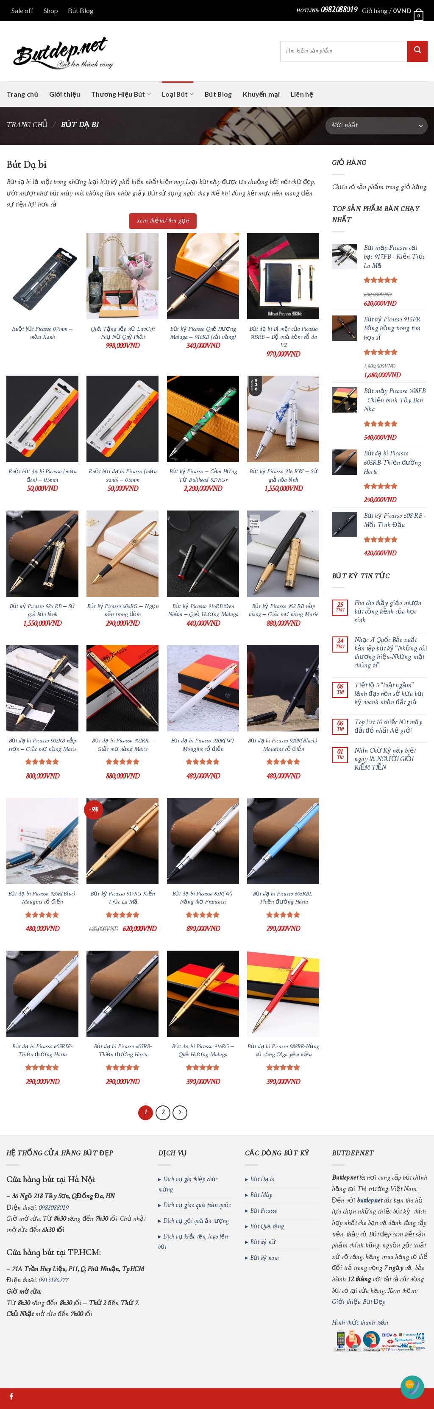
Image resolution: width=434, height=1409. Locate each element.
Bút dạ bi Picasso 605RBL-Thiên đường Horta (283, 898)
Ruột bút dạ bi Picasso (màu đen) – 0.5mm (42, 476)
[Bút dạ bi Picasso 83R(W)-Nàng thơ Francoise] (203, 841)
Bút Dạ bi (262, 1179)
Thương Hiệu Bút (121, 94)
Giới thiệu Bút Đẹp (358, 1302)
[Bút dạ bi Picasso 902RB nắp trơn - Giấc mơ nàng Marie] (42, 688)
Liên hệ (302, 94)
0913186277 (53, 1280)
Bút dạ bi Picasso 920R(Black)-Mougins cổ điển (283, 745)
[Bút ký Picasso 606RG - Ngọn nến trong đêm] (122, 554)
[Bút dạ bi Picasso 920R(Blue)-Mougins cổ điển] (42, 841)
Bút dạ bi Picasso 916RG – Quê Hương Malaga (203, 1051)
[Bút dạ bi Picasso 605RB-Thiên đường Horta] (122, 994)
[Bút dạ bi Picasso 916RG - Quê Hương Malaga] (203, 994)
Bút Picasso (263, 1211)
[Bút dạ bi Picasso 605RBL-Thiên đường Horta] (283, 841)
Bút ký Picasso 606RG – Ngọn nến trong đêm (123, 611)
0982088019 (338, 10)
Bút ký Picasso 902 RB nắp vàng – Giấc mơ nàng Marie (283, 611)
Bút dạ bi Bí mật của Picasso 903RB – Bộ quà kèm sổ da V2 (283, 337)
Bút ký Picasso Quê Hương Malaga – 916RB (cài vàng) (203, 333)
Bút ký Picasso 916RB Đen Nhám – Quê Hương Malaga (203, 611)
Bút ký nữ (262, 1242)
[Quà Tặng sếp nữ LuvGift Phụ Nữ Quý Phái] (122, 276)
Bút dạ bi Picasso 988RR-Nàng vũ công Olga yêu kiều (283, 1051)
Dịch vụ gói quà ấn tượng (195, 1221)
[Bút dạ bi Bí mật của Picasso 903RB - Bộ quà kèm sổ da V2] (283, 276)
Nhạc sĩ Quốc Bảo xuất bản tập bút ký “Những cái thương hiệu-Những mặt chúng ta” (390, 653)
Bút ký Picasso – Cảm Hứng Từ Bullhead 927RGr (203, 476)
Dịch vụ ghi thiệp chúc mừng (187, 1185)
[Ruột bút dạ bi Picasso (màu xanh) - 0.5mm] (122, 419)
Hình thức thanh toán (360, 1323)
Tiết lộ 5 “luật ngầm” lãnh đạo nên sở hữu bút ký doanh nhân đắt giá (388, 694)
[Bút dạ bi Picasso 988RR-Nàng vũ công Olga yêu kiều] (283, 994)
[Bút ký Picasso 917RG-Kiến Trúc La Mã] (122, 841)
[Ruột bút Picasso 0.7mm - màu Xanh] (42, 276)
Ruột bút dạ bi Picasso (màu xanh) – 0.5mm (122, 476)
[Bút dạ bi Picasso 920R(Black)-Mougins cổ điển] (283, 688)
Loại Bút (178, 94)
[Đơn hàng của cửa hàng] (377, 125)
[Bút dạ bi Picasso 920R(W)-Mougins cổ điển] (203, 688)
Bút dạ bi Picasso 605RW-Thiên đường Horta (42, 1051)
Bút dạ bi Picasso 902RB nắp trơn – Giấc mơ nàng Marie (42, 745)
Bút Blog (81, 10)
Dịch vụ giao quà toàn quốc (197, 1205)
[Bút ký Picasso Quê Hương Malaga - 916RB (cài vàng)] (203, 276)
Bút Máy (261, 1195)
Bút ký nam (264, 1258)
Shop (51, 10)
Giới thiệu (64, 94)
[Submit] (417, 51)
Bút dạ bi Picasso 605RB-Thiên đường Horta (123, 1051)
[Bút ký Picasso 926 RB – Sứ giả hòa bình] (42, 554)
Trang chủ (22, 94)
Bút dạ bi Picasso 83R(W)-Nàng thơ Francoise (203, 898)
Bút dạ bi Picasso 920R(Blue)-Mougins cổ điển (42, 898)
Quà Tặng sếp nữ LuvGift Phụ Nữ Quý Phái (123, 333)
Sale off (22, 10)
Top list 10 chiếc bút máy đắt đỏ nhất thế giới (388, 727)
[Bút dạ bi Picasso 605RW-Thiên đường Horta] (42, 994)
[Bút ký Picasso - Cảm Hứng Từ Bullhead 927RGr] (203, 419)
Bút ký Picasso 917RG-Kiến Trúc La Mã (122, 898)
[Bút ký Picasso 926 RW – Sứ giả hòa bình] (283, 419)
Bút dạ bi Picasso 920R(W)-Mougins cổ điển (203, 745)
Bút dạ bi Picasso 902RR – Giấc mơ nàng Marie (122, 745)
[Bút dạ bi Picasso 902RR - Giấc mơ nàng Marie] (122, 688)
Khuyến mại (261, 94)
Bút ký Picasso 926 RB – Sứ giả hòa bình (42, 611)
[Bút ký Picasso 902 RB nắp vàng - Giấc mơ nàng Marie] (283, 554)
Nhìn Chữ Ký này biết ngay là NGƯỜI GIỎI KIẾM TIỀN (384, 760)
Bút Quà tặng (267, 1226)
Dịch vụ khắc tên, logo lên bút (193, 1242)
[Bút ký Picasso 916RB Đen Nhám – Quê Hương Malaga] (203, 554)
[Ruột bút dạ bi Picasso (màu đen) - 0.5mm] (42, 419)
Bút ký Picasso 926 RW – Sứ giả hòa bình (283, 476)
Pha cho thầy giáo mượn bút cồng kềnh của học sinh (387, 612)
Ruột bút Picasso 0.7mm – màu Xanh (42, 333)
